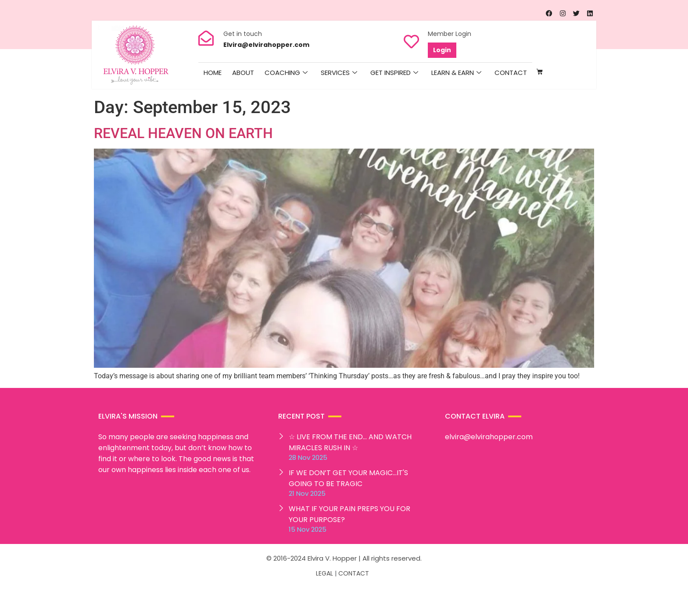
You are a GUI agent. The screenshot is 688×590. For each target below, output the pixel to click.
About (243, 72)
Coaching (286, 73)
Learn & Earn (456, 73)
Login (442, 50)
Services (339, 73)
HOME (213, 72)
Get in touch (242, 33)
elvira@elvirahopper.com (489, 437)
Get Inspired (394, 73)
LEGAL (324, 573)
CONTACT (353, 573)
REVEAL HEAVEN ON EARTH (183, 133)
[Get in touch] (206, 38)
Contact (510, 72)
